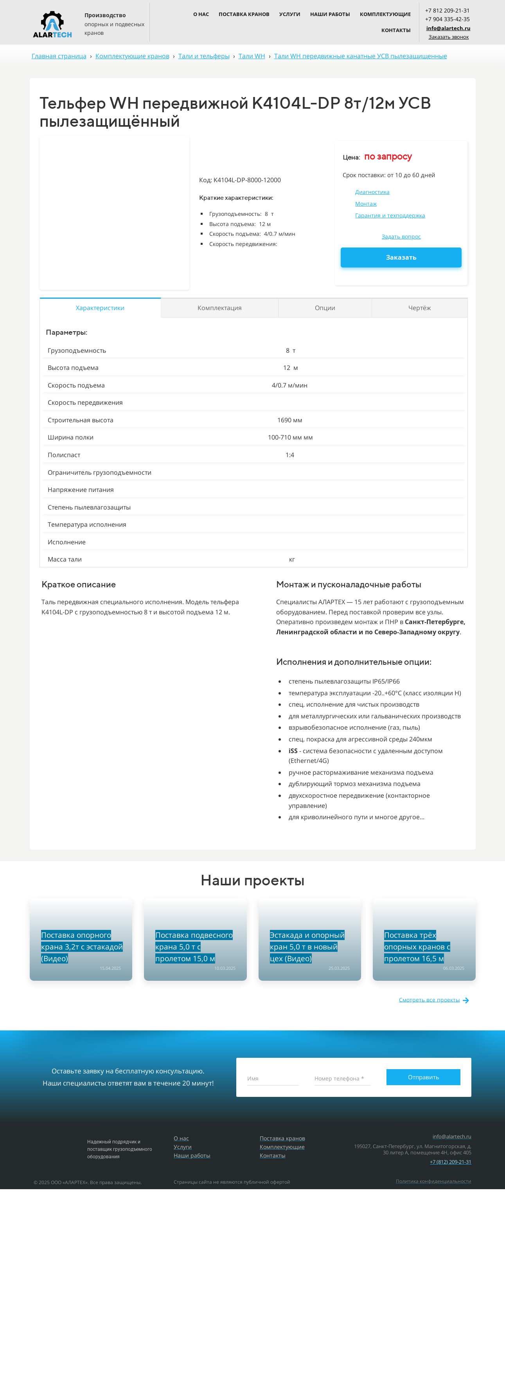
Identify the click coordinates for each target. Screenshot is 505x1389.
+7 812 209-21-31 (447, 10)
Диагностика (372, 192)
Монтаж (366, 203)
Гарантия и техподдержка (390, 215)
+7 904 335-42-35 (447, 19)
